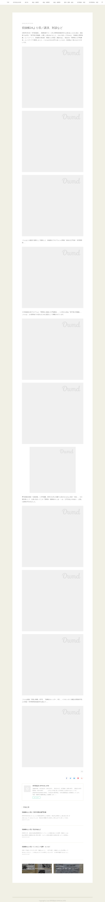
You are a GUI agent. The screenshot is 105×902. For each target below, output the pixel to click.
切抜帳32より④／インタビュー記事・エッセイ (36, 846)
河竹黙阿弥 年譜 (93, 2)
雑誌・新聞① (35, 2)
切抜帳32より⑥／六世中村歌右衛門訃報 (34, 812)
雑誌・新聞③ (56, 2)
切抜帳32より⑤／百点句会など (31, 829)
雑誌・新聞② (46, 2)
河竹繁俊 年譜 (81, 2)
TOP (8, 2)
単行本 (26, 2)
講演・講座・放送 (68, 2)
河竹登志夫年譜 (17, 2)
